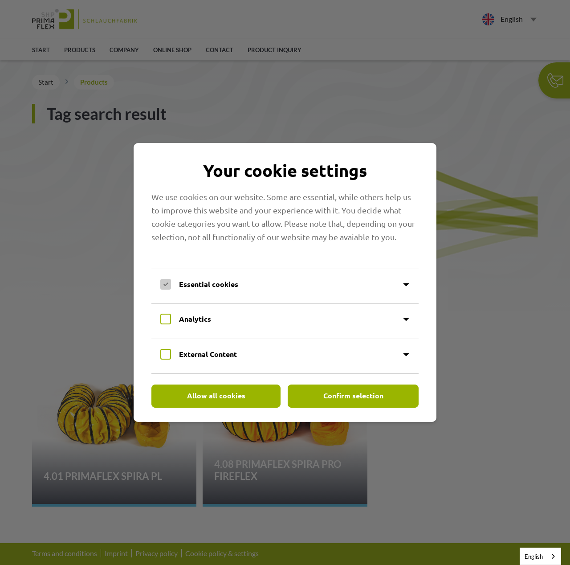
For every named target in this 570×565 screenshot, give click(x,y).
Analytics (195, 318)
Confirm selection (353, 395)
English (534, 556)
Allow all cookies (216, 395)
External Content (208, 354)
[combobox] (540, 556)
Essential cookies (208, 284)
